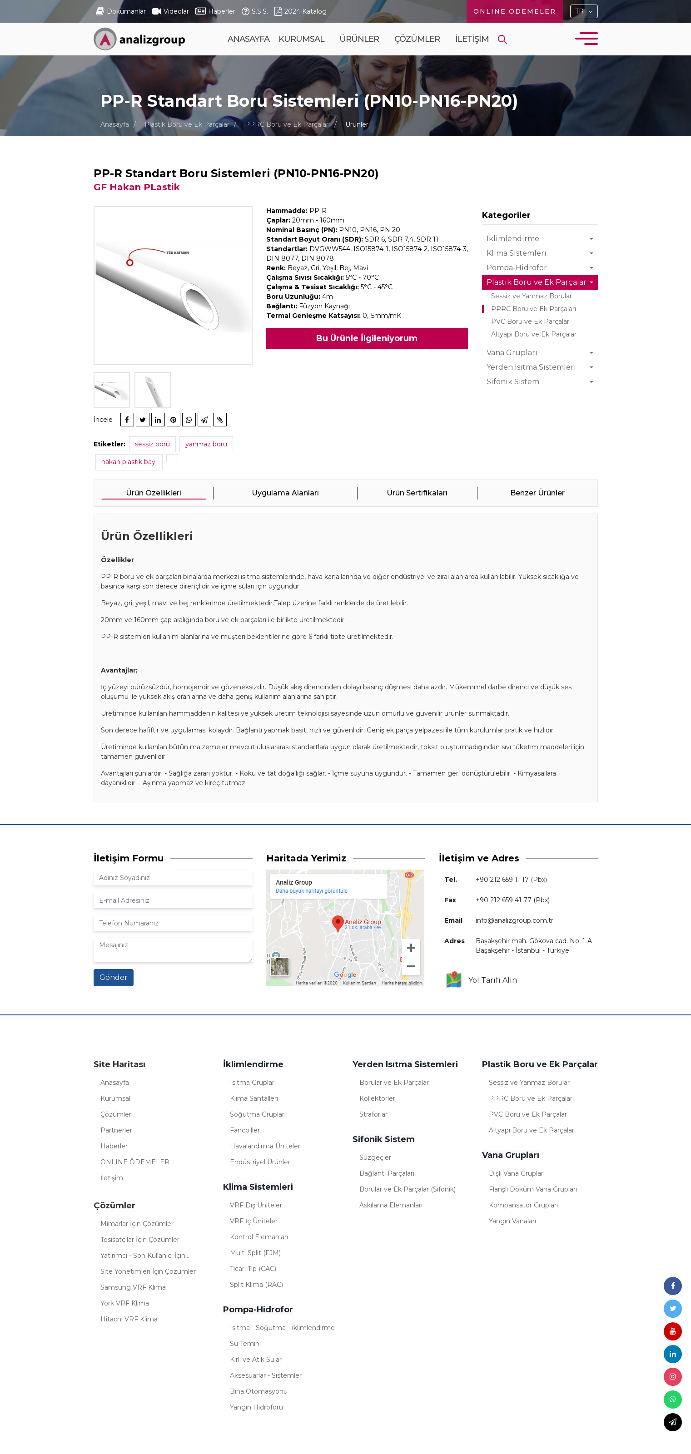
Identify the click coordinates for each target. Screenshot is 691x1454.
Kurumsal (301, 55)
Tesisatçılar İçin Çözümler (139, 1240)
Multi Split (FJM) (255, 1253)
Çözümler (417, 55)
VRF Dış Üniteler (256, 1205)
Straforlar (373, 1114)
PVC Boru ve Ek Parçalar (530, 321)
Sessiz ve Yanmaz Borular (531, 296)
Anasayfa (248, 39)
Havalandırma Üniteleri (266, 1146)
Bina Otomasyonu (259, 1391)
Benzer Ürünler (537, 493)
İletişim (472, 39)
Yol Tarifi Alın (481, 980)
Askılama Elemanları (391, 1205)
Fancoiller (245, 1130)
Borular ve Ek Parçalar (394, 1082)
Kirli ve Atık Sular (256, 1359)
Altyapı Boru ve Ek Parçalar (534, 334)
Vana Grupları (512, 352)
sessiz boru (152, 444)
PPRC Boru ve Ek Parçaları (287, 124)
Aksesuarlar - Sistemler (266, 1375)
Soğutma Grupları (258, 1114)
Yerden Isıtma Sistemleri (531, 367)
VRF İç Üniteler (254, 1221)
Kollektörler (377, 1098)
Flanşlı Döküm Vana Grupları (533, 1189)
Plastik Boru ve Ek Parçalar (186, 124)
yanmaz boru (206, 444)
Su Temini (245, 1344)
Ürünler (359, 55)
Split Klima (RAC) (256, 1285)
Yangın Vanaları (512, 1221)
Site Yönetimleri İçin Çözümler (148, 1271)
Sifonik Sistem (513, 381)
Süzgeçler (375, 1157)
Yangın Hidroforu (256, 1407)
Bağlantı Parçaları (386, 1173)
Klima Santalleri (254, 1098)
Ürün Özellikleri (153, 493)
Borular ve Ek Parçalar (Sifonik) (407, 1189)
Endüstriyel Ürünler (260, 1162)
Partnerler (116, 1130)
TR (579, 11)
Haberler (114, 1146)
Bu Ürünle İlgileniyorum (367, 338)
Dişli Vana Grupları (517, 1173)
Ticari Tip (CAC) (253, 1269)
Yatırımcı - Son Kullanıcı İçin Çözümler (142, 1256)
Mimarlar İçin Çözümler (137, 1224)
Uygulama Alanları (285, 493)
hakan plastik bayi (129, 462)
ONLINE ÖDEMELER (514, 11)
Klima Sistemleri (517, 253)
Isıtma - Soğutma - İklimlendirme (282, 1328)
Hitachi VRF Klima (129, 1319)
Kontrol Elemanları (259, 1237)
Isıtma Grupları (253, 1082)
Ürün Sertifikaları (417, 493)
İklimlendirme (513, 238)
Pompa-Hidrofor (517, 267)
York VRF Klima (124, 1303)
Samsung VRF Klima (133, 1287)
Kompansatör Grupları (523, 1205)
